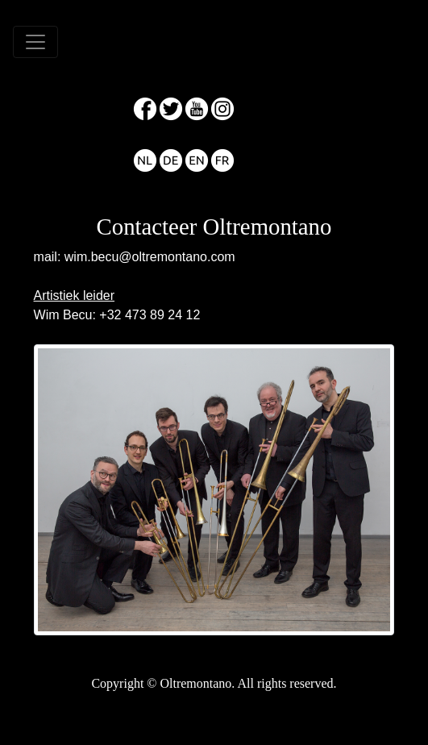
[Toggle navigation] (35, 42)
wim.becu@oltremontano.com (149, 257)
